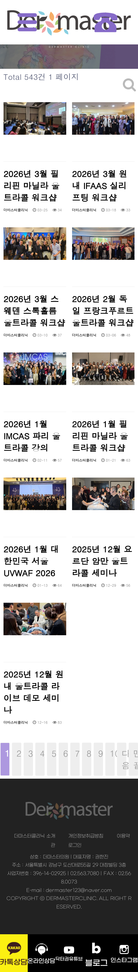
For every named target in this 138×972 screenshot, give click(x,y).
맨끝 (135, 759)
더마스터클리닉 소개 (34, 836)
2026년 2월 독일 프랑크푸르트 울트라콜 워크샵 (103, 310)
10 (110, 751)
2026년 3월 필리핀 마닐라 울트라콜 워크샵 (32, 185)
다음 (124, 759)
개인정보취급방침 (85, 836)
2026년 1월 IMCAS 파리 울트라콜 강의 (32, 435)
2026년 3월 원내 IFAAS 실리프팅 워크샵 (99, 185)
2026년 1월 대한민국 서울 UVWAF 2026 (31, 561)
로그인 (74, 845)
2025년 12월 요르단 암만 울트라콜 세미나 (102, 561)
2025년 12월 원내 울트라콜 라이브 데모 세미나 (34, 692)
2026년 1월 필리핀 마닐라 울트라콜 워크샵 (100, 435)
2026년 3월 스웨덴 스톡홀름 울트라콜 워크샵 (34, 310)
